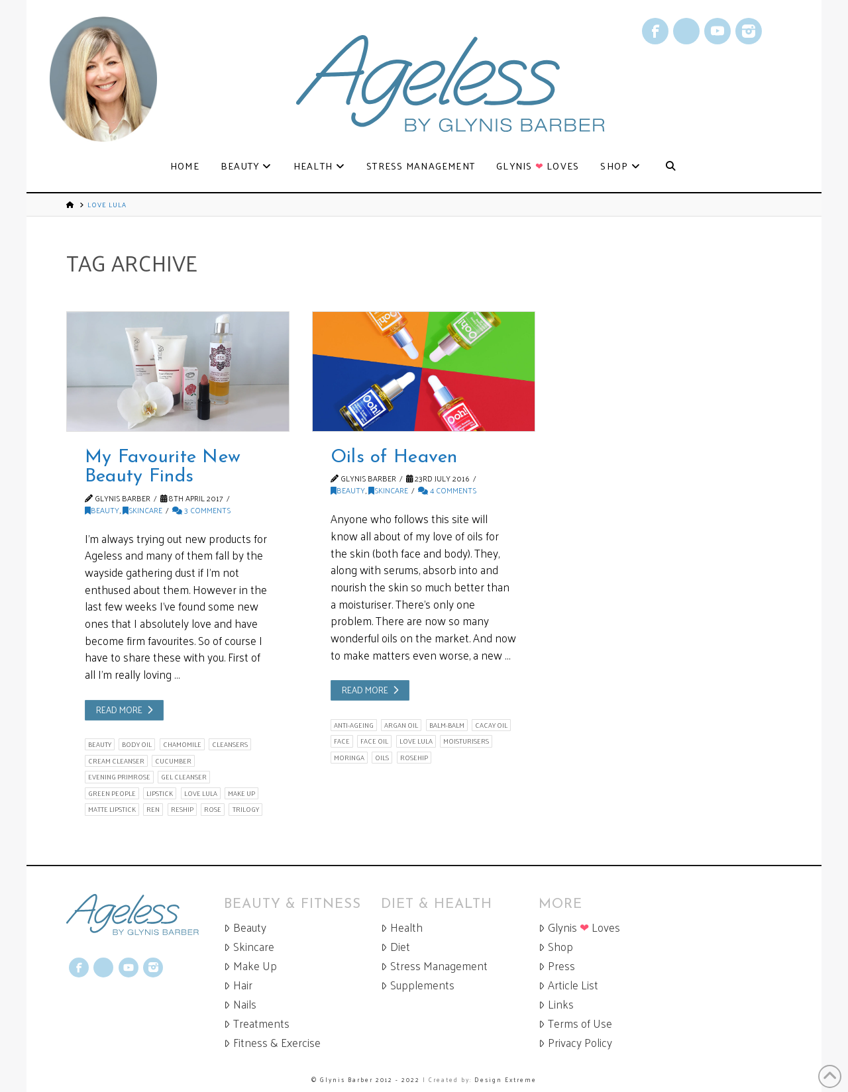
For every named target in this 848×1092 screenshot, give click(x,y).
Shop (556, 946)
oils (382, 758)
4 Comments (447, 490)
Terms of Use (575, 1023)
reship (182, 809)
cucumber (173, 761)
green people (112, 793)
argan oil (401, 725)
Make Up (250, 965)
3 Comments (201, 510)
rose (212, 809)
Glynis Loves (579, 927)
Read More (119, 709)
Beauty (102, 510)
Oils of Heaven (394, 457)
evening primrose (119, 777)
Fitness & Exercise (272, 1042)
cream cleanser (116, 761)
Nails (240, 1004)
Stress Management (434, 965)
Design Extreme (505, 1079)
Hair (238, 985)
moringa (349, 758)
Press (557, 965)
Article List (568, 985)
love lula (200, 793)
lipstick (159, 793)
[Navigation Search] (670, 166)
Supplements (417, 985)
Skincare (142, 510)
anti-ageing (354, 725)
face (342, 741)
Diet (395, 946)
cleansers (230, 744)
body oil (137, 744)
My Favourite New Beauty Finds (163, 467)
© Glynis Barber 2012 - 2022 (365, 1079)
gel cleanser (184, 777)
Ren (153, 809)
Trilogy (246, 809)
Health (402, 927)
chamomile (182, 744)
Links (556, 1004)
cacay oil (491, 725)
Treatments (257, 1023)
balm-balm (446, 725)
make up (241, 793)
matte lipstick (112, 809)
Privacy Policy (575, 1042)
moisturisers (466, 741)
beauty (99, 744)
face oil (374, 741)
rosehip (414, 758)
